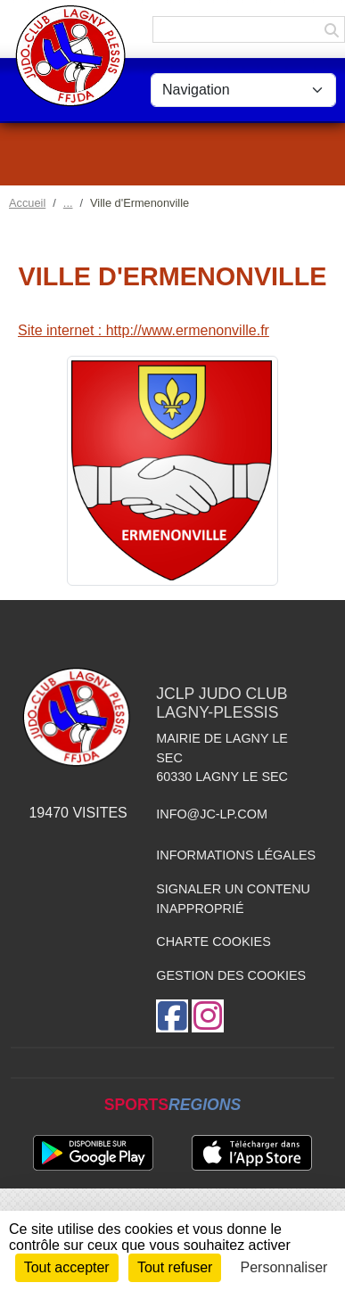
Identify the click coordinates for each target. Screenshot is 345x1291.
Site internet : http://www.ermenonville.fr (143, 330)
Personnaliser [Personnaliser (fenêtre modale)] (284, 1267)
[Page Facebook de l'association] (172, 1015)
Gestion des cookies (231, 975)
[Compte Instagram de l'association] (208, 1015)
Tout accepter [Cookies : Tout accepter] (67, 1267)
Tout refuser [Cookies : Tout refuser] (174, 1267)
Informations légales (236, 855)
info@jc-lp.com (211, 814)
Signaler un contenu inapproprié (233, 899)
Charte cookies (213, 941)
